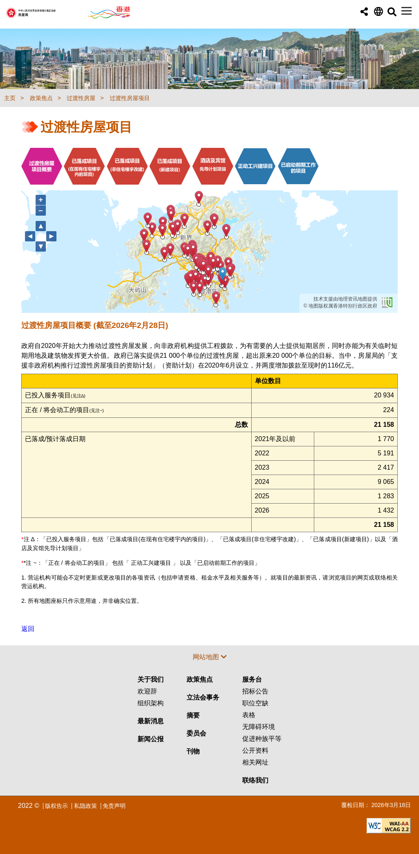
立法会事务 (203, 697)
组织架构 (150, 703)
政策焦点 (200, 679)
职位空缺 (255, 703)
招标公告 (255, 691)
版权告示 (56, 806)
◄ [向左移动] (30, 236)
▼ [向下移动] (41, 246)
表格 (248, 714)
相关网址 (255, 762)
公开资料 (255, 750)
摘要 (193, 715)
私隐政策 (85, 806)
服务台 (252, 679)
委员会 (196, 733)
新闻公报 (150, 739)
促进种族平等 (262, 738)
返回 (27, 628)
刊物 (193, 751)
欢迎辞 (147, 691)
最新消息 (150, 721)
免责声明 (114, 806)
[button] (364, 12)
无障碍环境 (258, 726)
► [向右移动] (51, 236)
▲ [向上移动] (41, 225)
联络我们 (255, 780)
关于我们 (150, 679)
